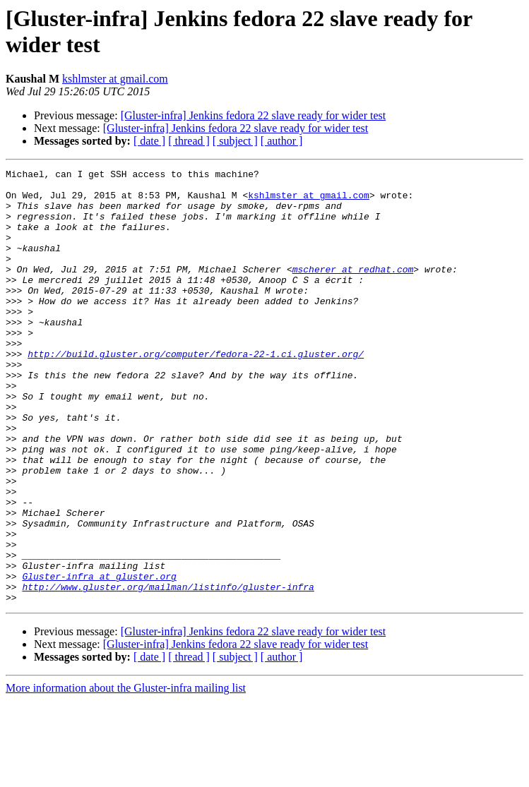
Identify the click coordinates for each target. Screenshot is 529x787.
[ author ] (282, 141)
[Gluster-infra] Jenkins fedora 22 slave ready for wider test (253, 115)
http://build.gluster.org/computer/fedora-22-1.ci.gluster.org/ (196, 391)
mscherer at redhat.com (353, 290)
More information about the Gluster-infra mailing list (126, 775)
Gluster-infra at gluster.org (99, 658)
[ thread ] (189, 141)
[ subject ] (235, 141)
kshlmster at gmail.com (115, 79)
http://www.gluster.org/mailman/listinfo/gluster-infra (168, 671)
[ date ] (149, 141)
